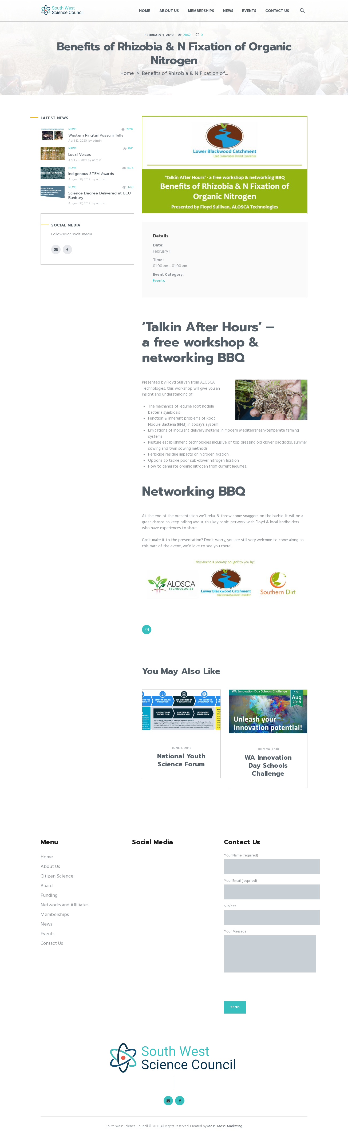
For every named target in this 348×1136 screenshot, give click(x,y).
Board (47, 886)
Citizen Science (57, 876)
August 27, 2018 (79, 203)
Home (127, 73)
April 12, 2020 (77, 141)
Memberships (55, 915)
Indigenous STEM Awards (91, 174)
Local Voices (79, 154)
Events (159, 281)
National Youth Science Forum (181, 760)
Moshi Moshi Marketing (224, 1126)
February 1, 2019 (158, 35)
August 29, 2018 (79, 179)
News (72, 129)
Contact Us (52, 943)
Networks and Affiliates (65, 905)
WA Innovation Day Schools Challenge (268, 766)
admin (97, 141)
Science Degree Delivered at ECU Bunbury (99, 195)
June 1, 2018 (181, 748)
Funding (49, 895)
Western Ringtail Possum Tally (95, 135)
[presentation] (264, 989)
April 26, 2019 (77, 160)
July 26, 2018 (268, 749)
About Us (50, 867)
